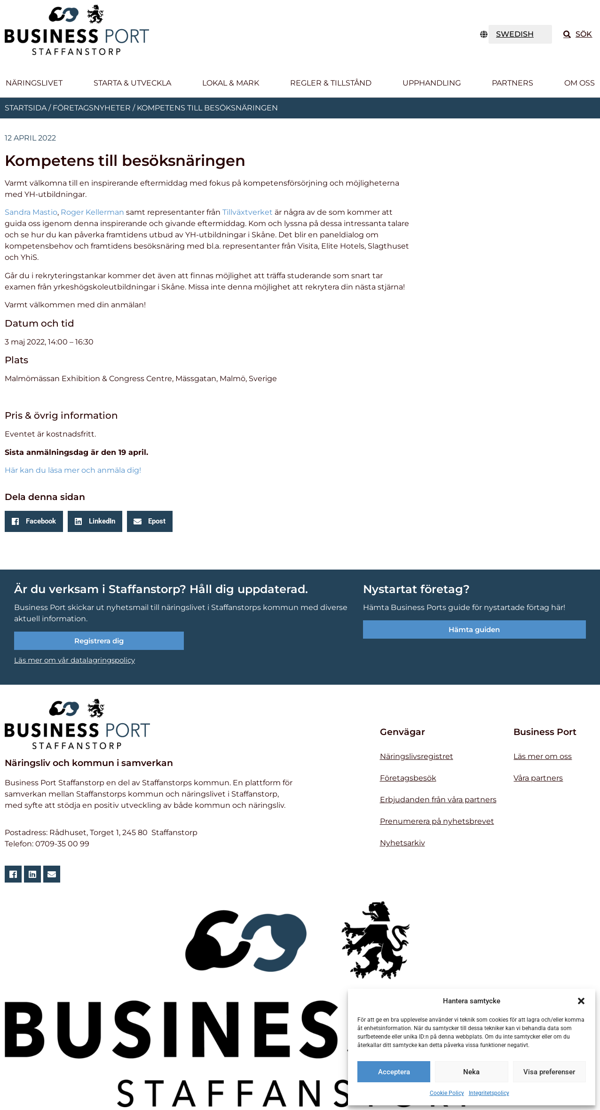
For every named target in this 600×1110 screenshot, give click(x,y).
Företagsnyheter (92, 107)
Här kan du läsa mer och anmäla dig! (73, 470)
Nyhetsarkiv (402, 842)
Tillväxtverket (247, 212)
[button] (581, 1001)
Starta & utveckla (132, 82)
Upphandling (432, 82)
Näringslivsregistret (416, 756)
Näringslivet (34, 82)
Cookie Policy (447, 1093)
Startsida (26, 107)
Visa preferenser (549, 1072)
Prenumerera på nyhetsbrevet (437, 821)
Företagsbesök (408, 778)
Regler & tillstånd (330, 82)
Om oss (579, 82)
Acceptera (394, 1072)
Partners (512, 82)
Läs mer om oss (542, 756)
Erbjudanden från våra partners (438, 799)
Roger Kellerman (92, 212)
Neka (471, 1072)
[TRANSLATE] (521, 34)
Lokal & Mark (230, 82)
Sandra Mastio (31, 212)
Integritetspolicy (489, 1093)
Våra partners (538, 778)
